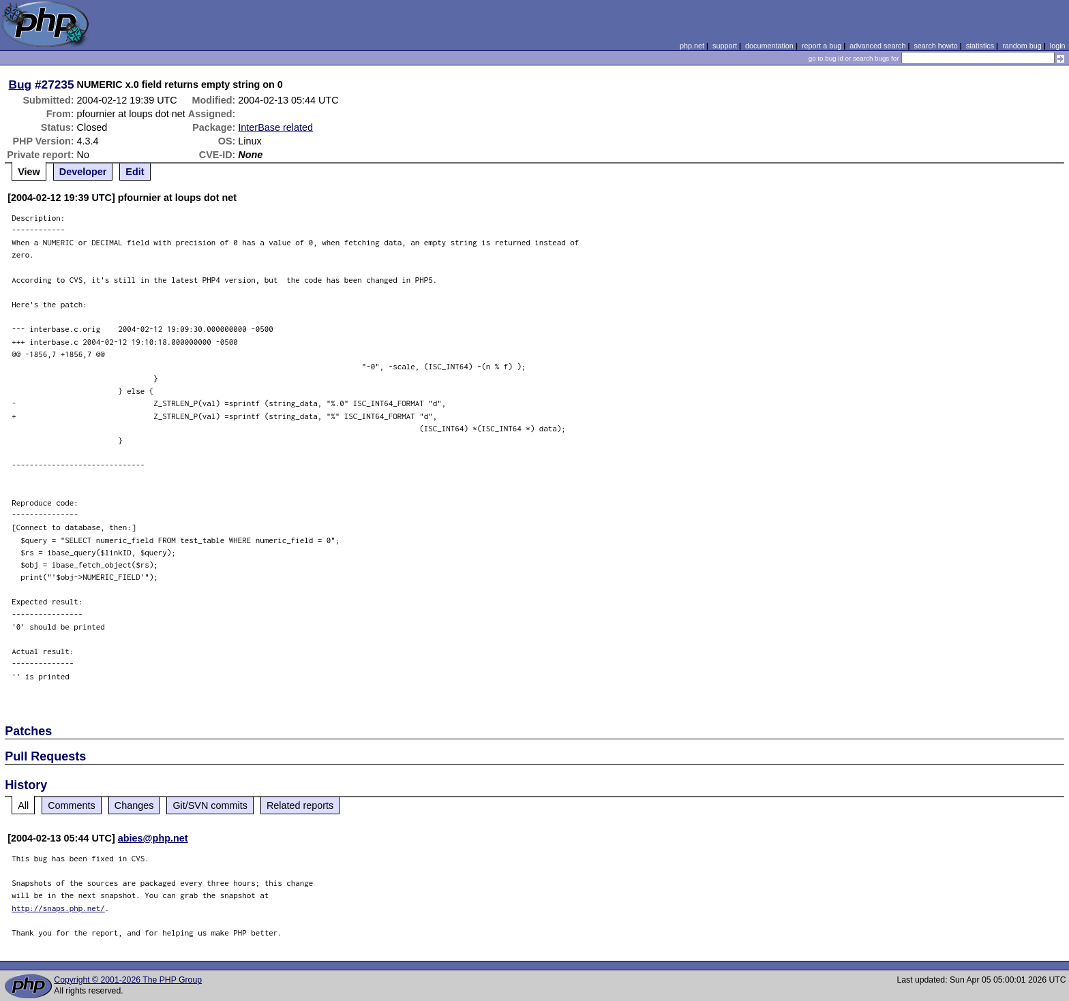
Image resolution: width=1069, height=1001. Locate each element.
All (23, 805)
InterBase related (275, 127)
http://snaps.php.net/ (58, 908)
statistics (980, 46)
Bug (20, 84)
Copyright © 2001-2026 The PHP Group (128, 980)
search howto (935, 46)
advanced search (877, 46)
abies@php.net (153, 838)
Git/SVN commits (209, 805)
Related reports (300, 805)
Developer (83, 171)
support (724, 46)
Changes (134, 805)
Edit (134, 171)
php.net (692, 46)
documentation (769, 46)
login (1058, 46)
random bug (1022, 46)
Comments (71, 805)
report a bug (821, 46)
